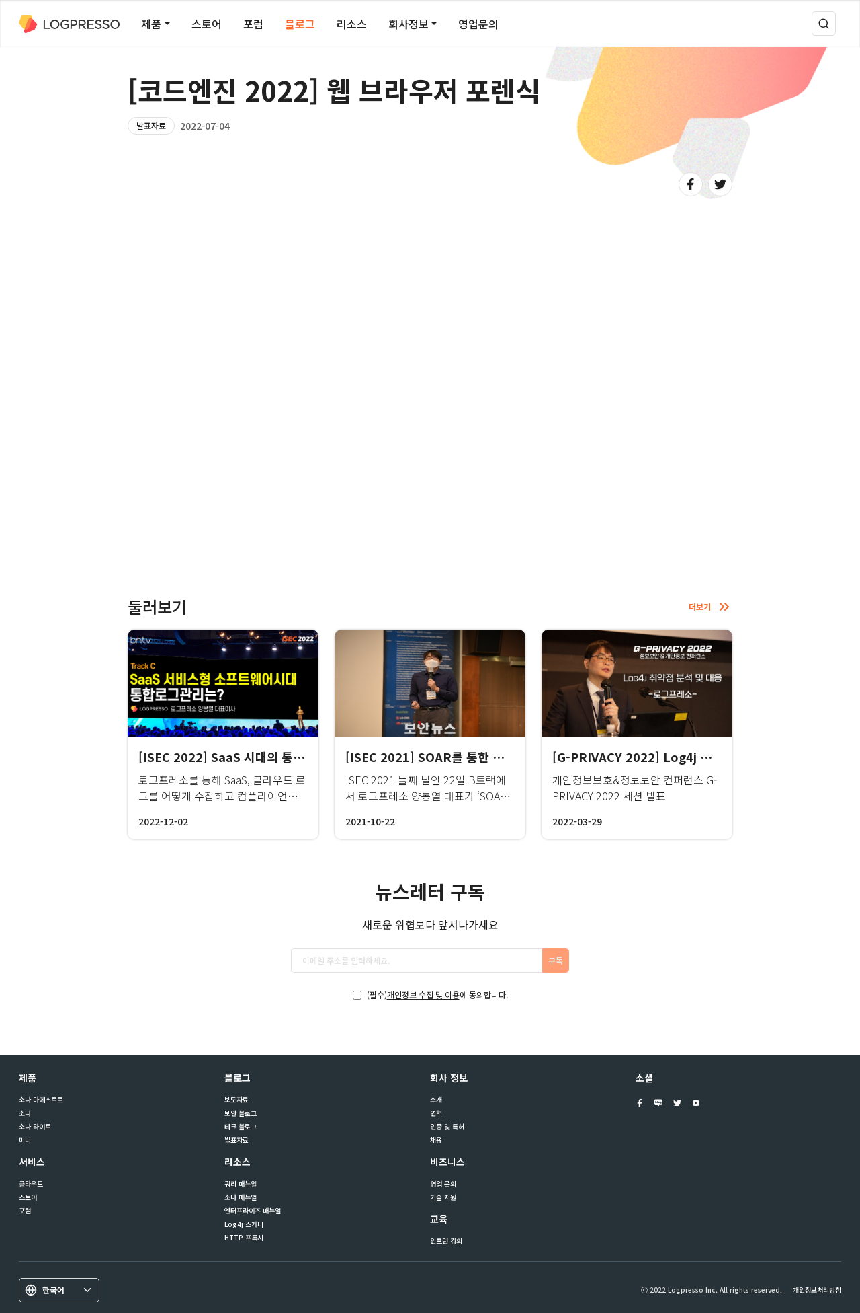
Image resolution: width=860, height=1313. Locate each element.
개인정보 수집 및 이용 (423, 994)
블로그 (300, 23)
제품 (151, 23)
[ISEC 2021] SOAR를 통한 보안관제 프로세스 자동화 (485, 756)
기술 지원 (443, 1197)
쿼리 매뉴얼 (240, 1184)
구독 (555, 960)
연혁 (436, 1113)
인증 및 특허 (447, 1127)
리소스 (352, 23)
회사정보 (408, 23)
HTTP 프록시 (243, 1238)
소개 (436, 1100)
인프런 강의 (446, 1241)
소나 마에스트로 (41, 1100)
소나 (25, 1113)
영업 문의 (443, 1184)
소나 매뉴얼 (240, 1197)
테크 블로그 (240, 1127)
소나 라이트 (35, 1127)
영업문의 (478, 23)
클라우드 (31, 1184)
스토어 (206, 23)
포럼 (253, 23)
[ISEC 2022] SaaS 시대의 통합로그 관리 (245, 756)
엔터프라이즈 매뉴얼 (252, 1211)
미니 (25, 1140)
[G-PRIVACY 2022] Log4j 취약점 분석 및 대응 (677, 756)
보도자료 (236, 1100)
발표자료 (151, 125)
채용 (436, 1140)
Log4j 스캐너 (243, 1224)
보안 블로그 (240, 1113)
